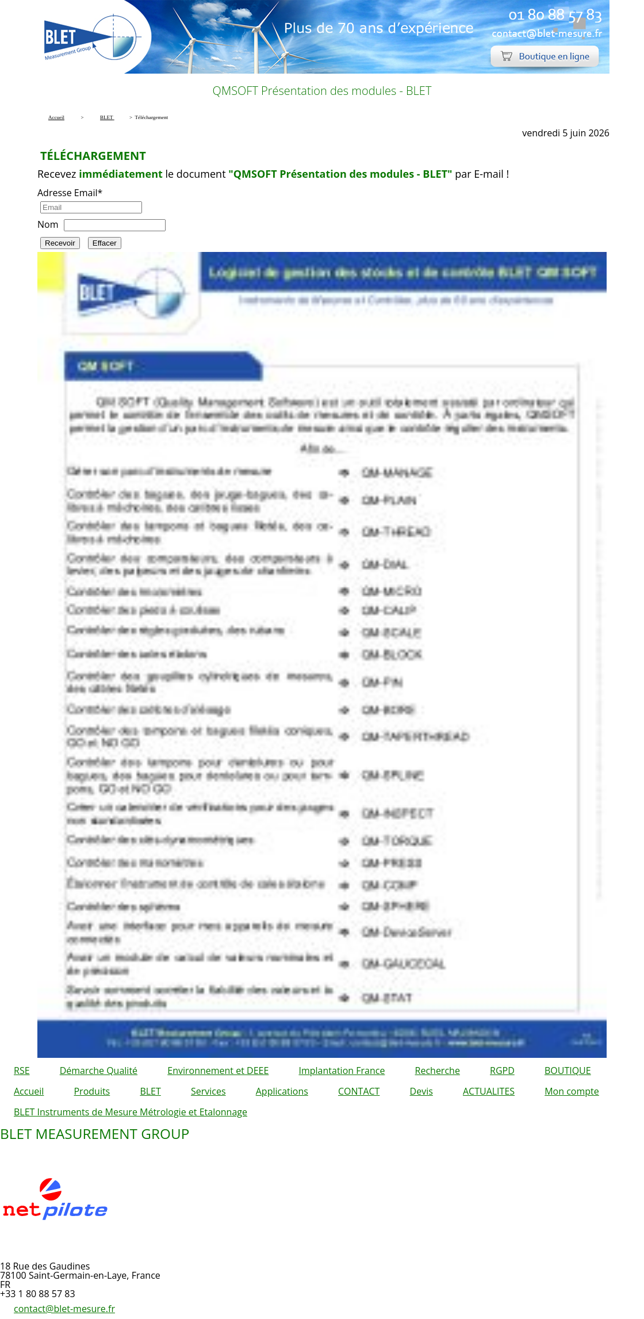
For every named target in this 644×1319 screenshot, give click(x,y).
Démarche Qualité (98, 1070)
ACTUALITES (489, 1091)
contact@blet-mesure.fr (64, 1308)
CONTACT (358, 1091)
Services (208, 1091)
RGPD (502, 1070)
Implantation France (342, 1070)
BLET (150, 1091)
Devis (421, 1091)
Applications (282, 1091)
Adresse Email (69, 192)
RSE (22, 1070)
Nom (47, 224)
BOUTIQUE (568, 1070)
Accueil (29, 1091)
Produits (92, 1091)
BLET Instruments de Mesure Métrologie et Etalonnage (130, 1112)
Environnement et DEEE (218, 1070)
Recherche (437, 1070)
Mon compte (572, 1091)
